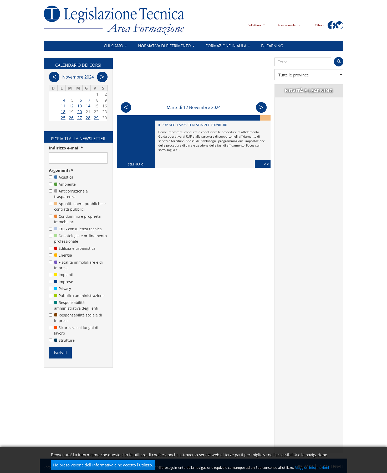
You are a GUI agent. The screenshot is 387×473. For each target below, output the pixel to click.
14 (88, 105)
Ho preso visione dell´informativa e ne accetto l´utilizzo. (103, 464)
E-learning (272, 45)
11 (63, 105)
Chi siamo (115, 45)
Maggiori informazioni (312, 467)
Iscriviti (60, 352)
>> (267, 163)
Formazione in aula (228, 45)
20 (79, 111)
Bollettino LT (256, 25)
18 (63, 111)
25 (63, 117)
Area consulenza (289, 25)
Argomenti (61, 170)
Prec (126, 107)
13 (79, 105)
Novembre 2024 (78, 77)
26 (71, 117)
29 (96, 117)
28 (88, 117)
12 (71, 105)
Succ (261, 107)
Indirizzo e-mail (66, 147)
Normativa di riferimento (166, 45)
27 (79, 117)
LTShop (318, 25)
